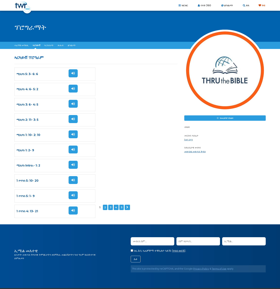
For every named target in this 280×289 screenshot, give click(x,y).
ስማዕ (73, 73)
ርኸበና (124, 269)
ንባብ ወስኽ (178, 190)
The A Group (167, 278)
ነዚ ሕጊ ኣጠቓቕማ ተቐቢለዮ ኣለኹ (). (158, 190)
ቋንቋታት (72, 45)
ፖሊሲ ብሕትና (138, 269)
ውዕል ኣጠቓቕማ (157, 269)
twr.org (188, 139)
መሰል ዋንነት (175, 269)
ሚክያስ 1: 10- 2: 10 (28, 103)
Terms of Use (219, 208)
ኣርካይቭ (36, 45)
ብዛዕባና (113, 269)
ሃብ (263, 5)
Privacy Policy (201, 208)
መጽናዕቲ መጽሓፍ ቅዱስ (195, 151)
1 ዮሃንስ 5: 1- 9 (25, 133)
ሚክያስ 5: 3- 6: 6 (27, 74)
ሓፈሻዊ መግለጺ (21, 45)
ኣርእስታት (48, 45)
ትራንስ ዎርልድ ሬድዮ (146, 278)
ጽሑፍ (61, 45)
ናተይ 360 (206, 5)
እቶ (136, 198)
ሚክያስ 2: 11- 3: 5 (110, 88)
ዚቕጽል (44, 144)
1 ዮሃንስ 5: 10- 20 (110, 118)
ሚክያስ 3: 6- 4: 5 (27, 88)
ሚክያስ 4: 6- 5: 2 (110, 74)
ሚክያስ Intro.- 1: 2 (28, 118)
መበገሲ (102, 269)
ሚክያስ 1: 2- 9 (108, 103)
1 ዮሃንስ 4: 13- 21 (110, 133)
